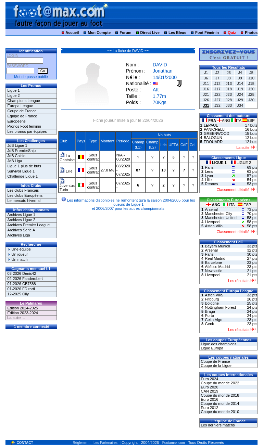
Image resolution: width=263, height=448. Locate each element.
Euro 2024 (209, 379)
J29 (240, 100)
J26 (206, 100)
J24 (240, 94)
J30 (251, 100)
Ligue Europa (211, 348)
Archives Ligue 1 (21, 215)
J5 (251, 73)
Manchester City (218, 214)
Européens (17, 121)
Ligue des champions (218, 344)
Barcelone (213, 262)
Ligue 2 (14, 95)
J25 (251, 94)
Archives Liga (19, 235)
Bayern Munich (217, 246)
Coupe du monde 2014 (219, 403)
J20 (251, 89)
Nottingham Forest (220, 307)
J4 (240, 73)
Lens (209, 171)
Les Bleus (177, 32)
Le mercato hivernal (24, 201)
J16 (206, 89)
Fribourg (212, 299)
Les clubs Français (23, 190)
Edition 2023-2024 (23, 313)
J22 (217, 94)
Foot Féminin (207, 32)
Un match (18, 259)
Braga (210, 311)
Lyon (209, 176)
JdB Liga (15, 161)
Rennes (211, 184)
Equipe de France (22, 116)
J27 (217, 100)
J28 (229, 100)
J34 (240, 105)
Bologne (211, 303)
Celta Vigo (213, 320)
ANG (224, 120)
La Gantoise (67, 158)
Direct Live (150, 32)
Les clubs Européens (25, 195)
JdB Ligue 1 (17, 145)
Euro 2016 (209, 399)
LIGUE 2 (241, 163)
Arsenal (211, 209)
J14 (240, 83)
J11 (206, 83)
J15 (251, 83)
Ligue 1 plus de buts (24, 166)
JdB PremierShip (22, 151)
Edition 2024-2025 (23, 308)
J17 (217, 89)
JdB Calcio (17, 156)
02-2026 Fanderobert (25, 279)
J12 (217, 83)
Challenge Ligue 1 (23, 176)
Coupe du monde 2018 (219, 395)
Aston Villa (214, 226)
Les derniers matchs (217, 425)
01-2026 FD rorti (21, 289)
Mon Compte (99, 32)
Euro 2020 (209, 387)
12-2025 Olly (18, 294)
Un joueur (18, 254)
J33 (229, 105)
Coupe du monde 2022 (219, 383)
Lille (66, 171)
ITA (236, 120)
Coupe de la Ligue (215, 365)
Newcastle (213, 271)
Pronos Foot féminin (24, 126)
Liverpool (212, 222)
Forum (125, 32)
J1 (206, 73)
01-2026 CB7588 (22, 284)
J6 (206, 78)
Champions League (24, 101)
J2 (217, 73)
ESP (248, 120)
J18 (229, 89)
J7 (217, 78)
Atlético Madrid (217, 267)
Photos (251, 32)
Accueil (72, 32)
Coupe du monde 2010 (219, 412)
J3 (229, 73)
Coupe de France (22, 111)
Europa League (20, 106)
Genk (209, 324)
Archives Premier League (29, 225)
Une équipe (19, 249)
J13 (229, 83)
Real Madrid (215, 258)
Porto (209, 315)
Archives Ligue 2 (21, 220)
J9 (240, 78)
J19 (240, 89)
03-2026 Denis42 (22, 273)
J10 (251, 78)
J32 (217, 105)
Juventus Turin (67, 186)
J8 (229, 78)
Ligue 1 (14, 90)
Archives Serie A (21, 230)
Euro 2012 (209, 408)
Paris (209, 167)
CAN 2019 (209, 391)
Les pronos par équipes (27, 131)
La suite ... (16, 318)
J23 (229, 94)
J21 (206, 94)
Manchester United (220, 218)
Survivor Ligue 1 (21, 171)
